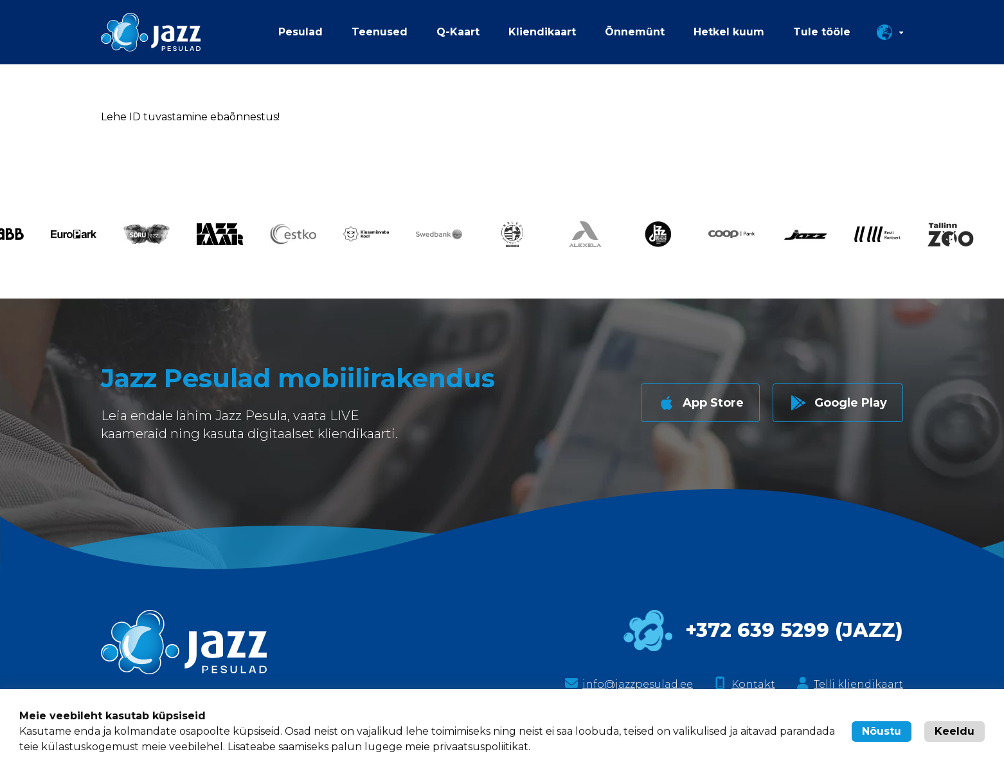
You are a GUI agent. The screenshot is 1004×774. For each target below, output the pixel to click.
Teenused (380, 32)
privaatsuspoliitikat (480, 747)
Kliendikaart (542, 32)
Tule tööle (821, 32)
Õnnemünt (635, 32)
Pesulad (300, 32)
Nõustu (881, 731)
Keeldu (954, 731)
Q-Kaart (458, 32)
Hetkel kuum (729, 32)
